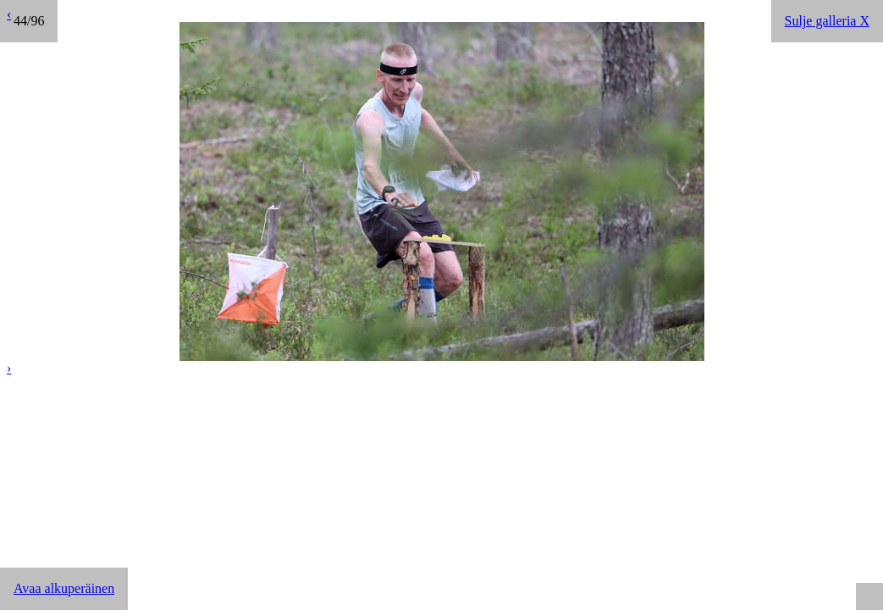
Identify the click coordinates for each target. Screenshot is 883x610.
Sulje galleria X (827, 21)
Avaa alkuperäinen (64, 588)
